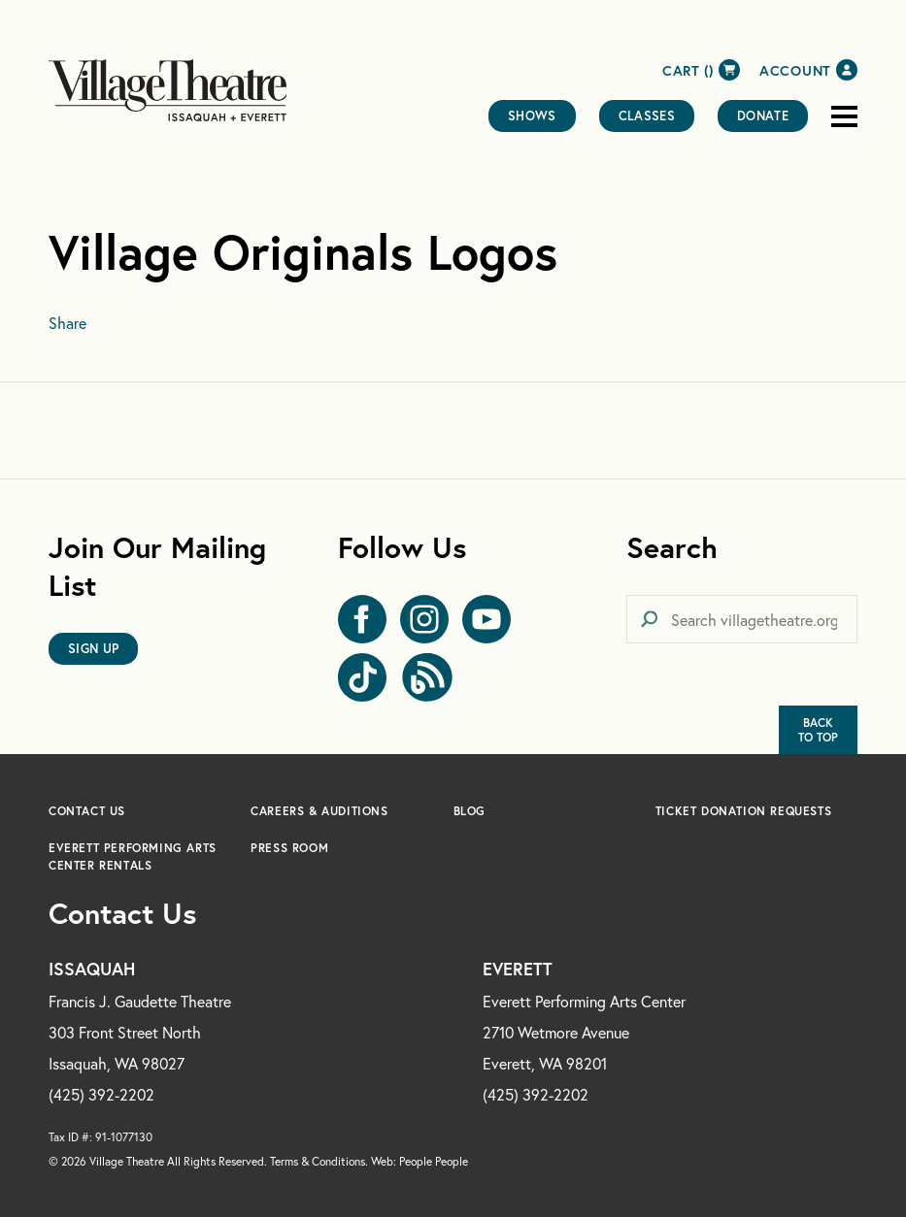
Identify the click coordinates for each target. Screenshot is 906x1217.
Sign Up (93, 649)
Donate (763, 116)
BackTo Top (818, 729)
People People (433, 1161)
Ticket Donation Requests (743, 811)
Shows (532, 116)
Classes (647, 116)
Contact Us (87, 811)
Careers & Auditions (319, 811)
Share (67, 322)
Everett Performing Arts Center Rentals (133, 856)
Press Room (289, 847)
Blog (469, 811)
